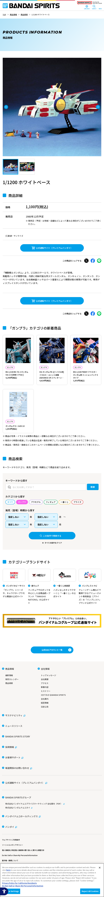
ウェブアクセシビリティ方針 (12, 851)
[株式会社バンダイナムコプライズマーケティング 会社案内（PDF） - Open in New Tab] (52, 796)
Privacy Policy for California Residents (19, 883)
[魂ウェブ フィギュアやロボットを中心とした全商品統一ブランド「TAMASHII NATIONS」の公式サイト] (39, 607)
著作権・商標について (10, 846)
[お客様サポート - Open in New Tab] (12, 763)
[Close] (100, 868)
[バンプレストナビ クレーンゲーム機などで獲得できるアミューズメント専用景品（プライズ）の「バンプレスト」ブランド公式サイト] (90, 609)
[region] (52, 880)
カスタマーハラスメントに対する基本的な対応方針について (24, 856)
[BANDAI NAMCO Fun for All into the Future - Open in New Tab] (89, 3)
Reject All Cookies (90, 891)
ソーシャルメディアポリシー (12, 830)
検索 (87, 499)
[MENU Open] (100, 7)
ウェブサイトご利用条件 (11, 825)
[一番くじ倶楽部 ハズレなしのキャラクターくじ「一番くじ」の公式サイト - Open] (64, 605)
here (8, 870)
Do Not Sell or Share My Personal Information (20, 841)
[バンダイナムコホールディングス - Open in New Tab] (21, 807)
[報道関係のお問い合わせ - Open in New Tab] (17, 770)
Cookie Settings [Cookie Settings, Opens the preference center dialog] (11, 891)
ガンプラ (12, 367)
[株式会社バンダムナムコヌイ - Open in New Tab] (52, 800)
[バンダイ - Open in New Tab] (9, 814)
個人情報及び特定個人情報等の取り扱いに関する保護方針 (23, 836)
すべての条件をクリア (53, 562)
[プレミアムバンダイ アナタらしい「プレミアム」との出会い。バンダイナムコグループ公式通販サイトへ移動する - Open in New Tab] (52, 646)
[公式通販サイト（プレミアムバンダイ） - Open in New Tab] (52, 248)
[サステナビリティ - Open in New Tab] (13, 736)
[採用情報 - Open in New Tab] (9, 757)
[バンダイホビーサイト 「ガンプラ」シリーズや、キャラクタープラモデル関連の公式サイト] (14, 605)
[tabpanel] (52, 107)
